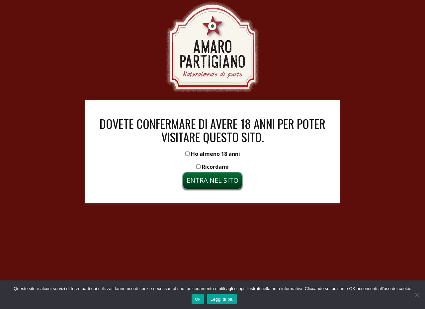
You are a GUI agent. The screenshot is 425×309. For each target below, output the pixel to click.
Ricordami (212, 166)
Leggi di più (222, 299)
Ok (198, 299)
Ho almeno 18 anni (212, 153)
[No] (416, 294)
